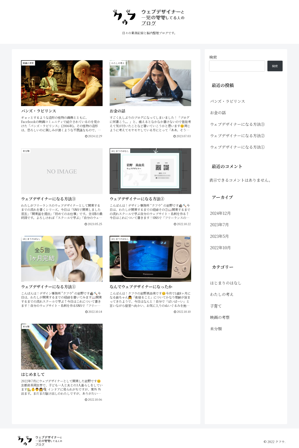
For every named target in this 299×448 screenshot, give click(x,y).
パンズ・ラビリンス (227, 101)
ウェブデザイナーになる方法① (237, 147)
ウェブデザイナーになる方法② (237, 135)
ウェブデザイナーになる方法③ (237, 124)
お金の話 (218, 112)
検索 (213, 57)
